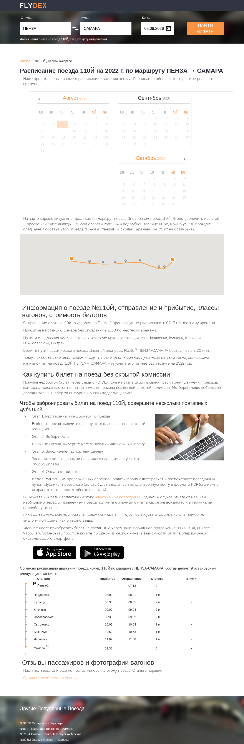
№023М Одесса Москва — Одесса (44, 739)
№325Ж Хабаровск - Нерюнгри (42, 723)
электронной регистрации (118, 497)
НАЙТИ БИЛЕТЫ (205, 28)
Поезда (25, 61)
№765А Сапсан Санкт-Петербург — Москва (50, 734)
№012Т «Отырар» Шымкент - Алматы (46, 728)
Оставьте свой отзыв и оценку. (50, 678)
